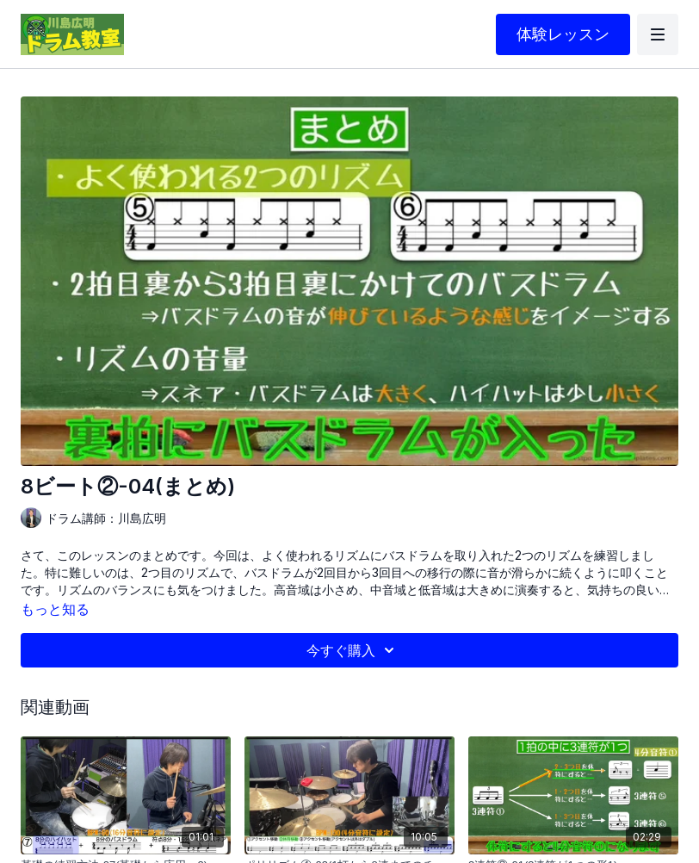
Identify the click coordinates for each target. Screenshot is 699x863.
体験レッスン (563, 34)
